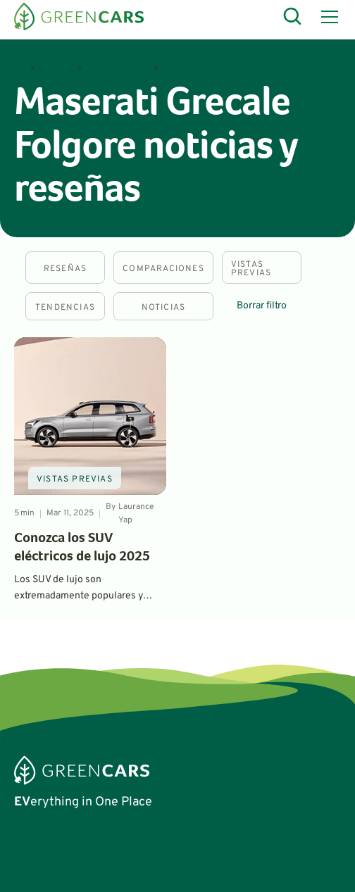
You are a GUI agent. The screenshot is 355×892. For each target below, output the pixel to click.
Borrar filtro (262, 306)
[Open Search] (293, 17)
